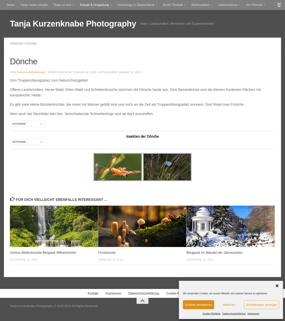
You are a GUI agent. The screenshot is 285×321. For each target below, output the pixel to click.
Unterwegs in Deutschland (135, 5)
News (11, 5)
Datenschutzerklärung (234, 313)
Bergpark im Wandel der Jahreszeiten (214, 252)
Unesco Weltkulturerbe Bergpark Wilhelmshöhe (45, 252)
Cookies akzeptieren (198, 304)
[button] (277, 286)
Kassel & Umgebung (94, 5)
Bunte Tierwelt (173, 5)
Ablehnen (229, 304)
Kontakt (93, 293)
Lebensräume (228, 5)
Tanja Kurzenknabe (32, 72)
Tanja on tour (62, 5)
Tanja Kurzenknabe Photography (73, 23)
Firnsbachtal (107, 252)
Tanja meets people (34, 5)
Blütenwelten (200, 5)
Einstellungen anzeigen (261, 304)
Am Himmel (254, 5)
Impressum (253, 313)
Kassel (32, 43)
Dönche (17, 43)
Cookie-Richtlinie (211, 313)
